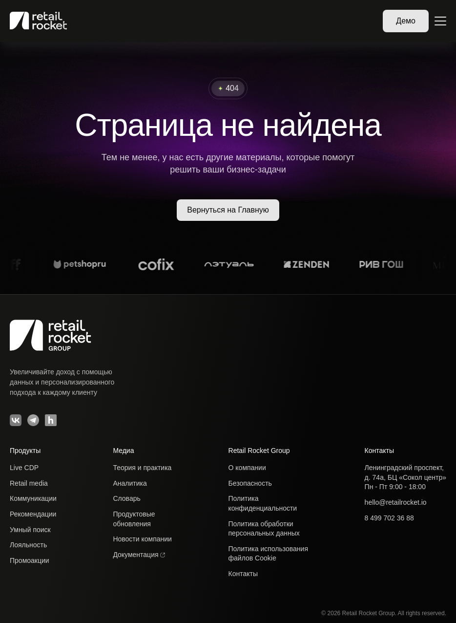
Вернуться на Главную (228, 210)
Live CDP (24, 468)
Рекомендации (33, 514)
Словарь (126, 498)
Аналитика (129, 483)
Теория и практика (142, 468)
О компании (247, 468)
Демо (405, 21)
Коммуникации (33, 498)
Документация (139, 555)
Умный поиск (30, 530)
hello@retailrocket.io (396, 502)
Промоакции (29, 560)
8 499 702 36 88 (389, 518)
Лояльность (28, 545)
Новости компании (142, 539)
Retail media (29, 483)
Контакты (243, 574)
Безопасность (250, 483)
